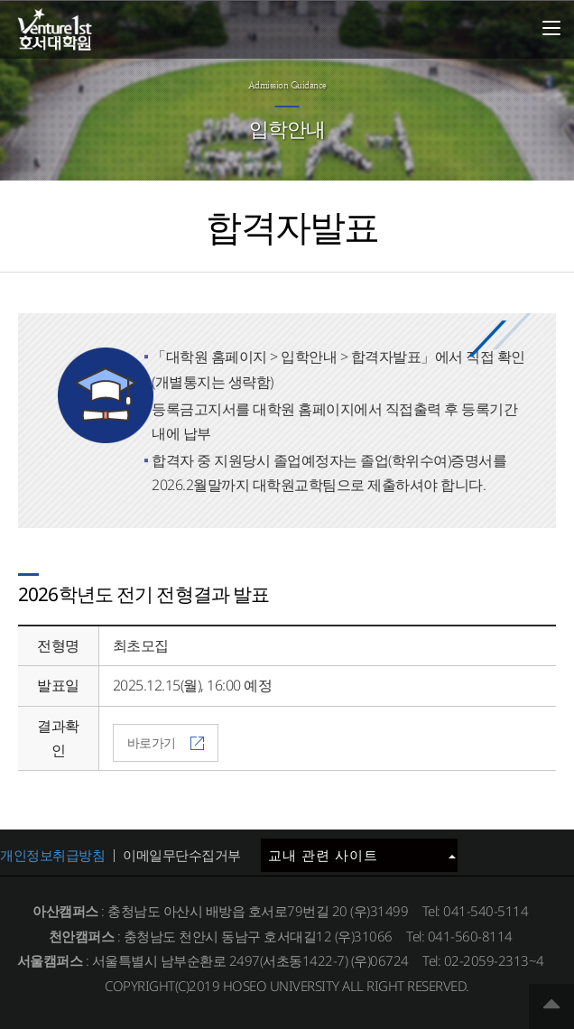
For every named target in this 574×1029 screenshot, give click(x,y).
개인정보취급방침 (52, 855)
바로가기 (165, 742)
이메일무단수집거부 (182, 855)
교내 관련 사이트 (362, 855)
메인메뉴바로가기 (0, 0)
